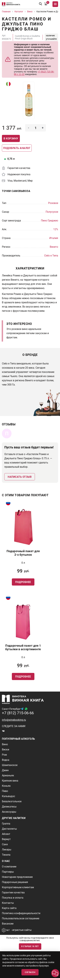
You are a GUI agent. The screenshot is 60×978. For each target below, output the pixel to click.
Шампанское (9, 765)
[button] (55, 973)
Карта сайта (9, 908)
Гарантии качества (13, 892)
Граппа (6, 823)
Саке (5, 844)
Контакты (8, 902)
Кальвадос (8, 796)
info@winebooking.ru (14, 719)
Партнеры (8, 871)
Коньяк (6, 785)
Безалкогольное (11, 801)
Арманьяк (8, 775)
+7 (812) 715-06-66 (18, 713)
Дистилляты (9, 828)
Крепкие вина (10, 780)
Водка (5, 759)
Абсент (6, 834)
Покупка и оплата (12, 897)
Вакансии (7, 923)
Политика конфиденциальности (21, 913)
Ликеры (6, 849)
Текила (6, 854)
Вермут (6, 839)
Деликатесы (9, 806)
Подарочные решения (15, 882)
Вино (5, 744)
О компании (9, 866)
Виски (5, 749)
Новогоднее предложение (17, 876)
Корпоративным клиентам (18, 887)
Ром (4, 754)
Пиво (5, 791)
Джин (5, 770)
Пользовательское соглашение (20, 918)
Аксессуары (9, 811)
